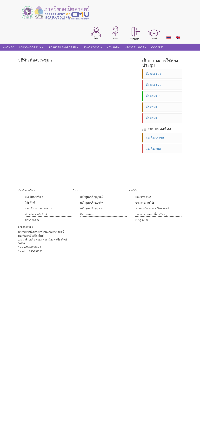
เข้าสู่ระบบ (141, 220)
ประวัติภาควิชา (34, 196)
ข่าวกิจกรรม (32, 220)
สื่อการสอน (87, 214)
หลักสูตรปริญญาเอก (92, 208)
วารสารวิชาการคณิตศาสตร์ (152, 208)
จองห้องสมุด (153, 148)
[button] (96, 32)
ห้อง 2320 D (153, 95)
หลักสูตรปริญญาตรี (91, 196)
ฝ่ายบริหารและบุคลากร (39, 208)
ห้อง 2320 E (152, 107)
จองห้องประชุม (155, 137)
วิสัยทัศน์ (30, 202)
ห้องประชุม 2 (153, 84)
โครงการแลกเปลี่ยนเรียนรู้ (151, 214)
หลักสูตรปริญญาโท (91, 202)
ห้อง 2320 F (152, 117)
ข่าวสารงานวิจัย (145, 202)
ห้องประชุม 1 (153, 73)
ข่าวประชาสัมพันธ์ (36, 214)
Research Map (143, 196)
